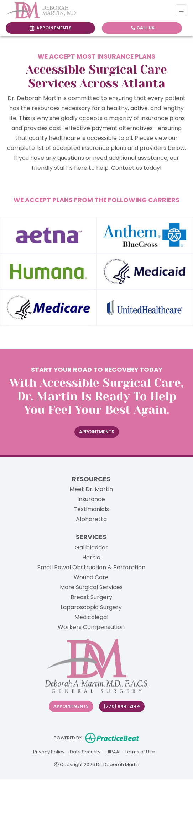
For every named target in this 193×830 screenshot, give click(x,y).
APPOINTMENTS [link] (51, 28)
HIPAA (112, 751)
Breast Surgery (91, 597)
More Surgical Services (91, 587)
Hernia (91, 557)
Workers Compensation (91, 627)
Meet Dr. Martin (91, 489)
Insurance (91, 499)
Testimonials (91, 509)
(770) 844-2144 (122, 706)
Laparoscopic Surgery (91, 607)
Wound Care (91, 577)
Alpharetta (91, 519)
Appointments (71, 706)
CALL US (143, 28)
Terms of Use (140, 751)
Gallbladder (91, 547)
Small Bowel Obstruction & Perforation (91, 567)
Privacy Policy (48, 751)
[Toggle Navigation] (181, 10)
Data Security (85, 751)
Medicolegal (91, 617)
